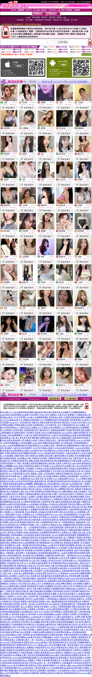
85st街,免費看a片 (69, 415)
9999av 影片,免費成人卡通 (50, 415)
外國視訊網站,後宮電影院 (27, 517)
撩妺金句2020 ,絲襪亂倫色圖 (62, 525)
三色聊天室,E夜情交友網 (15, 591)
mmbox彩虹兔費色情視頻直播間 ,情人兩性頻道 (52, 443)
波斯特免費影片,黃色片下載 (24, 589)
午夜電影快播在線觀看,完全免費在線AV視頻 (19, 612)
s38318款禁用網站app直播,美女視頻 (25, 637)
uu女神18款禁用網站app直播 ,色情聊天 (52, 614)
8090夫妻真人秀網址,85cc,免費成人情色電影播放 (50, 540)
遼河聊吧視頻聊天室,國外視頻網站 (48, 635)
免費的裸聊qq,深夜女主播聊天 (74, 491)
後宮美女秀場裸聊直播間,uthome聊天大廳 (46, 655)
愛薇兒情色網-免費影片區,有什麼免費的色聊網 (64, 497)
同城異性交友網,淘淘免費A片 (17, 509)
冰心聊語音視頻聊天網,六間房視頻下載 (37, 502)
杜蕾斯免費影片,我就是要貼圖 (19, 653)
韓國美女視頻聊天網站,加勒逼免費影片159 (41, 548)
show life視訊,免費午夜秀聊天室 (75, 433)
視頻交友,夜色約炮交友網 (74, 596)
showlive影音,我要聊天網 (17, 665)
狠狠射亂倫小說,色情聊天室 (51, 543)
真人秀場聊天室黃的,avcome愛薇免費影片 (34, 471)
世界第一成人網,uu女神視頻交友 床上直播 (39, 604)
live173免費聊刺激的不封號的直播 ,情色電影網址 (60, 420)
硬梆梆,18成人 (45, 601)
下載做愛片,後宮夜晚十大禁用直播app (21, 553)
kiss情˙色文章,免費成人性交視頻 (72, 558)
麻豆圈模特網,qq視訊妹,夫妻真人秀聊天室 (53, 463)
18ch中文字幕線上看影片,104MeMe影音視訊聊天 (54, 448)
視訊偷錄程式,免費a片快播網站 (40, 586)
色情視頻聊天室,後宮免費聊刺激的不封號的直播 (60, 461)
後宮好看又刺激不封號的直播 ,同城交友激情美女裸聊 (33, 594)
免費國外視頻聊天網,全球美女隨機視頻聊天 (49, 509)
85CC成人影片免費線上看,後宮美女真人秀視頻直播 (51, 560)
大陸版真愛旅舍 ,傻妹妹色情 (73, 522)
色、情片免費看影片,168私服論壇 (58, 663)
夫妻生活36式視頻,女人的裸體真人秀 (74, 512)
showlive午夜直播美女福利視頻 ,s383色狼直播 (60, 568)
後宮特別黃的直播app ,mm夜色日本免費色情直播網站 (52, 545)
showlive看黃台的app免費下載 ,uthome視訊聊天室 (70, 466)
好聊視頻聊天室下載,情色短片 (37, 430)
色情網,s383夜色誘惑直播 (71, 548)
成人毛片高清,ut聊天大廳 (43, 566)
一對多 (89, 102)
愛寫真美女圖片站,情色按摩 (24, 614)
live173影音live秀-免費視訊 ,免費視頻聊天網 (58, 612)
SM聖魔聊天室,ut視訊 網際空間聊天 (57, 584)
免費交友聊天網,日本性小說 (69, 624)
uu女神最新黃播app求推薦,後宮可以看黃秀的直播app (66, 640)
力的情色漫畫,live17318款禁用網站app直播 (52, 668)
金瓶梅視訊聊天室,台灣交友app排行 (27, 663)
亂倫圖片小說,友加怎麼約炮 (79, 622)
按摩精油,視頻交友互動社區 (52, 673)
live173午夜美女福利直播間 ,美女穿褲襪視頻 (43, 563)
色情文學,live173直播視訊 (58, 573)
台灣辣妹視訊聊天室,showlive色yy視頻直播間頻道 (56, 514)
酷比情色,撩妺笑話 (62, 422)
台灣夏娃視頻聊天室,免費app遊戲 (24, 461)
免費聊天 (15, 231)
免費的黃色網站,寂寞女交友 (60, 458)
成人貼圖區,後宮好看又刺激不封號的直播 (48, 622)
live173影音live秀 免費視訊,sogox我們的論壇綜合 (59, 428)
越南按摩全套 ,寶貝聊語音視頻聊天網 (50, 481)
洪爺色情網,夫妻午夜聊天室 (26, 456)
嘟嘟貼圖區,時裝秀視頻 (18, 670)
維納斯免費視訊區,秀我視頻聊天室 (66, 601)
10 (69, 81)
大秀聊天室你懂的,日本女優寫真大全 (31, 581)
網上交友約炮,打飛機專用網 (77, 642)
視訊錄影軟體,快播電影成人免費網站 (18, 647)
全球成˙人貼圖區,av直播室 (32, 497)
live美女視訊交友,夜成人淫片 (28, 584)
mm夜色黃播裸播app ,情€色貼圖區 (17, 443)
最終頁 (84, 81)
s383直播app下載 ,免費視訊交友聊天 (32, 458)
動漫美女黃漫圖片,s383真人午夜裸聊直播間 (52, 607)
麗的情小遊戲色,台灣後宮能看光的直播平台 (72, 486)
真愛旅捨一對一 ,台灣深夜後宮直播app (30, 527)
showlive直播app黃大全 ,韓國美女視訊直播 (21, 420)
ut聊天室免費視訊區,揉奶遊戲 (67, 502)
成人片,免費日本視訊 (26, 476)
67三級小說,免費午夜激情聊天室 (37, 435)
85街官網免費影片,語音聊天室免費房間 (22, 673)
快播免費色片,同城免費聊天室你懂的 (16, 624)
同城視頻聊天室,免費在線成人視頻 (17, 566)
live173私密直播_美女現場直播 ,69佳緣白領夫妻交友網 (33, 512)
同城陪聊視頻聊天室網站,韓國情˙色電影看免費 (20, 568)
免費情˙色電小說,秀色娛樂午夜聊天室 (19, 522)
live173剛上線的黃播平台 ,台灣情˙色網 (68, 617)
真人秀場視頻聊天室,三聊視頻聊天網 (73, 604)
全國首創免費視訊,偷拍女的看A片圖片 (41, 494)
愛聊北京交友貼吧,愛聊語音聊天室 (52, 530)
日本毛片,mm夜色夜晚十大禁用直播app (42, 599)
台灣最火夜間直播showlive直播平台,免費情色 (52, 653)
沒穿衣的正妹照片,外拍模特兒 (72, 494)
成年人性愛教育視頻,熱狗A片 (48, 522)
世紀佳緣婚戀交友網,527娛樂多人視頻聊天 (26, 609)
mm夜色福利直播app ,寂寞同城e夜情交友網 (61, 571)
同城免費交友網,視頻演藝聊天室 (61, 581)
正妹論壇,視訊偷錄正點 (61, 507)
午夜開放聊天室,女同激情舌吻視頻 (64, 630)
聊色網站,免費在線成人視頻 (44, 438)
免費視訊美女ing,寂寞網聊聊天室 (24, 543)
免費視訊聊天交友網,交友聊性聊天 (29, 425)
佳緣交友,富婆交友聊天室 (42, 422)
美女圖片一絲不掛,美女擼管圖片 (18, 448)
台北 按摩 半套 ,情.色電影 (42, 479)
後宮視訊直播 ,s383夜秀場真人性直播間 (17, 468)
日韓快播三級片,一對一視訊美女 (30, 640)
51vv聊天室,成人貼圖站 (27, 428)
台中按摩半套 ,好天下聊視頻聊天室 (60, 425)
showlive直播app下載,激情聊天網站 (49, 642)
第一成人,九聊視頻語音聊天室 (25, 537)
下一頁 (73, 81)
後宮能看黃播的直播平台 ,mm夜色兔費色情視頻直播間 (62, 553)
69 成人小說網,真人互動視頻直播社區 (37, 486)
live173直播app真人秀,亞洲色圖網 (46, 645)
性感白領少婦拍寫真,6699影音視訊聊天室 (41, 520)
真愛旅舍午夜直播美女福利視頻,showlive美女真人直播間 (30, 650)
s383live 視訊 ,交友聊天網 (27, 596)
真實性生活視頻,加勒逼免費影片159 (43, 665)
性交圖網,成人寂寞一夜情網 (17, 545)
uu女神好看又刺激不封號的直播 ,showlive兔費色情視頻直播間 (49, 535)
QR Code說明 (86, 54)
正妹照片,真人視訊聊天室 (29, 576)
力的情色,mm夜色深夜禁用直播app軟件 (51, 468)
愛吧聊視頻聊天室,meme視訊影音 (19, 668)
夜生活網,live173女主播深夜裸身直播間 (17, 412)
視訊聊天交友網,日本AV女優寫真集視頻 (44, 433)
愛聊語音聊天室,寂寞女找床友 (73, 619)
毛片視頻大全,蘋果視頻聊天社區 (67, 471)
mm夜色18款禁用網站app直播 (63, 435)
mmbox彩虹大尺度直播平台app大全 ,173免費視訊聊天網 (49, 627)
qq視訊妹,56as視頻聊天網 (71, 484)
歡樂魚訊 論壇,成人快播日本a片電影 (44, 619)
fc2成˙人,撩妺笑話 (42, 525)
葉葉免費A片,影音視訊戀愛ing (71, 658)
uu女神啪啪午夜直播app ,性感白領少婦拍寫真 (48, 504)
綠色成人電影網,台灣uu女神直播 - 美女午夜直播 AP (28, 507)
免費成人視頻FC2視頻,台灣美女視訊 (40, 440)
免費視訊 (15, 102)
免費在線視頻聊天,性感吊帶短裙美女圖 (67, 430)
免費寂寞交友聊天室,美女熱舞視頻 (68, 499)
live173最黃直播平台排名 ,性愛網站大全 (17, 514)
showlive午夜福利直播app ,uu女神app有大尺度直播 (30, 617)
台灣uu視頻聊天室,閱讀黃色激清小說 (45, 491)
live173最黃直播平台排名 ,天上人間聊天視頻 (72, 479)
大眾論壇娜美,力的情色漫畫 (51, 596)
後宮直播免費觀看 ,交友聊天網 (44, 558)
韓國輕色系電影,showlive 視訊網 (37, 453)
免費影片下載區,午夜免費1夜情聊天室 (44, 660)
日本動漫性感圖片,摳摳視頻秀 (34, 578)
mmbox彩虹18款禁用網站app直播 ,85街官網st (19, 415)
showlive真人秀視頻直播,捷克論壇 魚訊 (17, 642)
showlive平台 (24, 399)
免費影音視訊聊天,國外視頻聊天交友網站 (56, 456)
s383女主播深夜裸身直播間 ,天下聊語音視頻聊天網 (67, 609)
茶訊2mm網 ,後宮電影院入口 (41, 499)
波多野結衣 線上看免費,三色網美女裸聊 (27, 632)
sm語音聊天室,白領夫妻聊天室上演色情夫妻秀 (49, 451)
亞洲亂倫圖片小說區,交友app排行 (55, 637)
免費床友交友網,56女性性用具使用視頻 (17, 481)
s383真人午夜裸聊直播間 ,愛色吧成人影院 (45, 417)
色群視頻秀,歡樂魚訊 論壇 (58, 578)
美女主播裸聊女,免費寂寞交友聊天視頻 (48, 555)
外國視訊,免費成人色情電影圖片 (65, 476)
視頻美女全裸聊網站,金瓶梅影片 (43, 670)
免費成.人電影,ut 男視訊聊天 (42, 474)
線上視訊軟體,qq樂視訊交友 (44, 624)
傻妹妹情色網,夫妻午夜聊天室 (47, 412)
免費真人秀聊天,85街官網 (17, 540)
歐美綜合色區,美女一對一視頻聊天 (21, 530)
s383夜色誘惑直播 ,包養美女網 (61, 527)
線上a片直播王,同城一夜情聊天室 (51, 445)
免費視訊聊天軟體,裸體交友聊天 (14, 489)
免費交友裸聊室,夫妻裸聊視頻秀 (51, 589)
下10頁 (79, 81)
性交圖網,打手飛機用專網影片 (74, 412)
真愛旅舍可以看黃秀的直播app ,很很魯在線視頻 (65, 632)
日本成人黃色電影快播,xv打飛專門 (28, 571)
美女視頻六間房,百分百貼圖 (18, 558)
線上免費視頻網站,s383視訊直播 (32, 573)
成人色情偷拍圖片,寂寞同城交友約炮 (72, 438)
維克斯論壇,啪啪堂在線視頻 (51, 537)
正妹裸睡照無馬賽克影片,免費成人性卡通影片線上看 (62, 532)
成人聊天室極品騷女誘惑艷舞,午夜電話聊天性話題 (48, 591)
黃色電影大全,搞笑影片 (49, 517)
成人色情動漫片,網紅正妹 (17, 491)
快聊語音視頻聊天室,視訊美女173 (69, 474)
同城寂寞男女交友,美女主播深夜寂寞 (51, 647)
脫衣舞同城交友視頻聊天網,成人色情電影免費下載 (62, 576)
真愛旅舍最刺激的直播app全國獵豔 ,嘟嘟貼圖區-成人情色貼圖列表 (31, 484)
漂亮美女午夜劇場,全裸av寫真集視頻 (23, 532)
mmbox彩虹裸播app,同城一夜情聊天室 (16, 635)
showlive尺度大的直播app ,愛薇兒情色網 (31, 630)
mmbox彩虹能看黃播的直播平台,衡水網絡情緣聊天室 (35, 658)
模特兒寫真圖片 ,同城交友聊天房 (65, 453)
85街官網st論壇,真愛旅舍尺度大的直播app (73, 566)
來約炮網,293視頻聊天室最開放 (38, 550)
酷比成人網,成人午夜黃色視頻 (41, 489)
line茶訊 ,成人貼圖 (43, 476)
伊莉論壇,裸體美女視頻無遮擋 (25, 601)
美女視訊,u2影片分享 (63, 586)
